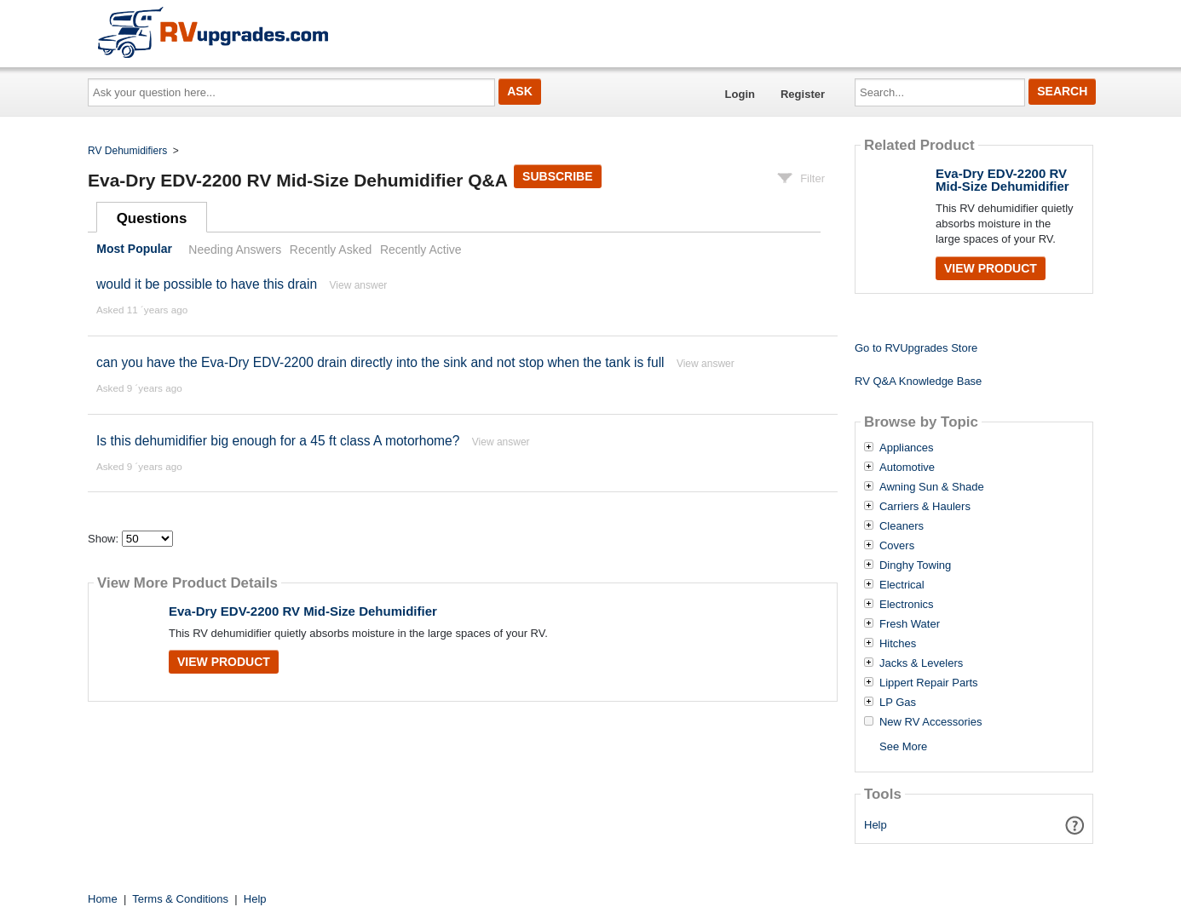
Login (740, 94)
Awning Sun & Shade (931, 487)
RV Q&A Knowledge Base (918, 381)
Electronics (906, 605)
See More (903, 746)
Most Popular (134, 249)
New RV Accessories (930, 722)
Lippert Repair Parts (928, 683)
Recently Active (421, 249)
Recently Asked (331, 249)
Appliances (906, 448)
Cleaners (901, 526)
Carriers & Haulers (925, 507)
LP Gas (897, 703)
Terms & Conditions (180, 898)
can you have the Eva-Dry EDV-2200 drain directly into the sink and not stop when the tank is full (380, 362)
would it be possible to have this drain (206, 284)
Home (103, 898)
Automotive (907, 467)
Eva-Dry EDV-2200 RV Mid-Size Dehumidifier (303, 611)
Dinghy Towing (915, 565)
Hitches (897, 644)
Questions (152, 218)
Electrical (902, 585)
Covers (896, 546)
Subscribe (557, 176)
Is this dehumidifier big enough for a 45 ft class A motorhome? (277, 440)
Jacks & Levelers (921, 663)
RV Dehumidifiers (127, 151)
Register (803, 94)
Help (875, 824)
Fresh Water (909, 624)
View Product (223, 662)
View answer (359, 285)
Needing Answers (234, 249)
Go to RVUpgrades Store (916, 347)
